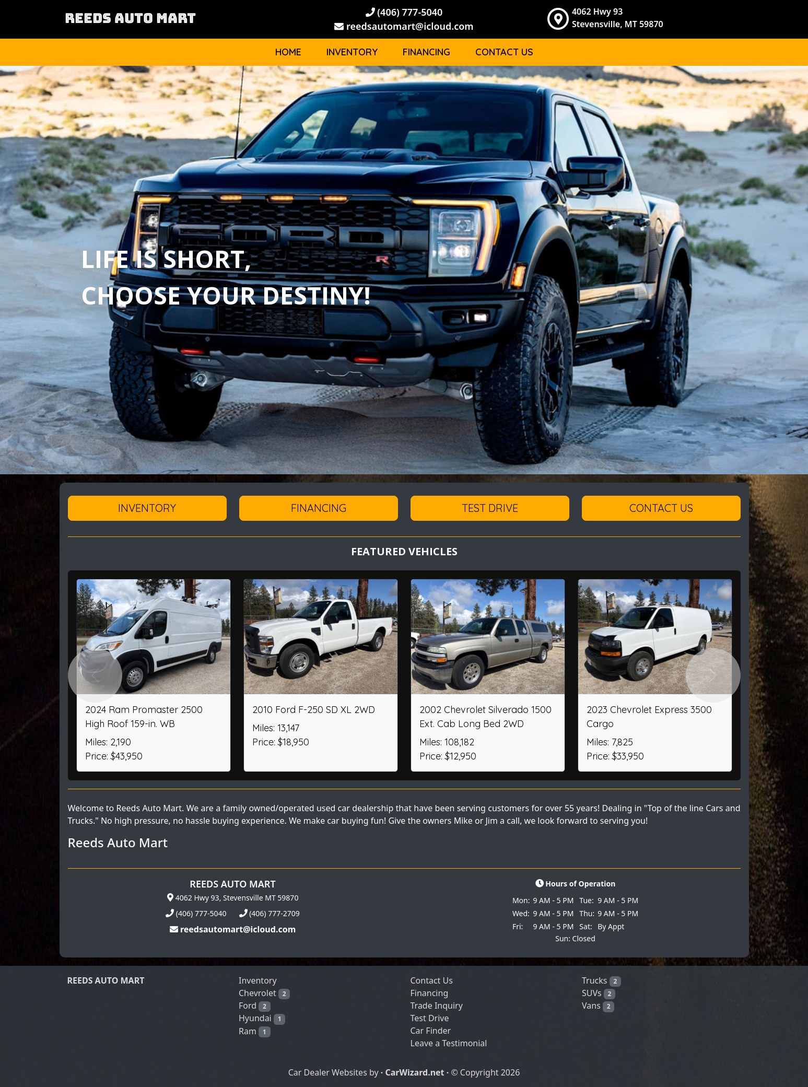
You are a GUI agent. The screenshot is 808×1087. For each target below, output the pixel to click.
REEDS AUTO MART (130, 18)
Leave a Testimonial (449, 1043)
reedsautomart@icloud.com (403, 26)
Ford (255, 1006)
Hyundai (262, 1018)
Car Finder (431, 1030)
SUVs (598, 993)
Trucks (601, 981)
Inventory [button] (147, 508)
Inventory (352, 52)
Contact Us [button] (661, 508)
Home (288, 52)
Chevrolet (264, 993)
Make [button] (691, 86)
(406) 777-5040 (404, 12)
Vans (598, 1006)
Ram (255, 1031)
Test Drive (430, 1018)
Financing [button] (318, 508)
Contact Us (504, 52)
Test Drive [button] (490, 508)
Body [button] (739, 86)
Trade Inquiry (437, 1005)
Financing (426, 52)
